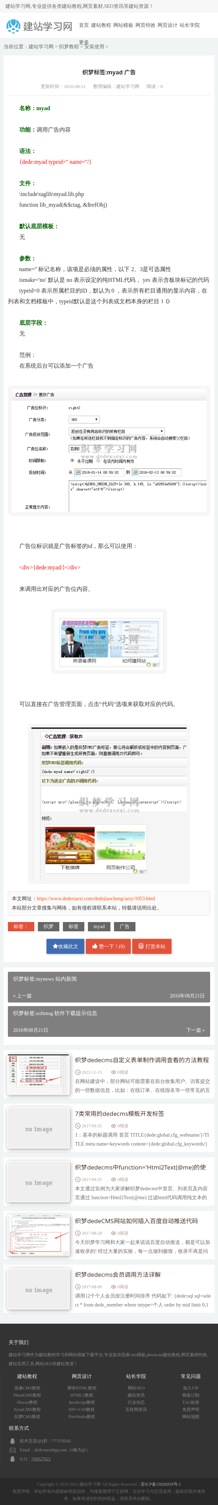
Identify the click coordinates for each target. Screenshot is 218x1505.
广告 (125, 926)
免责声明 (190, 1409)
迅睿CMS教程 (27, 1388)
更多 (84, 42)
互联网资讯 (136, 1409)
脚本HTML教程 (81, 1388)
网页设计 (168, 25)
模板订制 (190, 1395)
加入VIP (190, 1388)
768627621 (41, 1458)
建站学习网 (41, 46)
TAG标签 (190, 1402)
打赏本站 (151, 946)
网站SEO (136, 1388)
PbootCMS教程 (27, 1395)
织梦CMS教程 (27, 1416)
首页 (84, 25)
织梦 (49, 926)
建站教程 (101, 25)
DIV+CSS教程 (82, 1409)
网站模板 (123, 25)
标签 (74, 926)
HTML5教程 (81, 1395)
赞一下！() (108, 946)
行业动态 (136, 1402)
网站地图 (190, 1416)
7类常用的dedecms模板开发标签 (122, 1114)
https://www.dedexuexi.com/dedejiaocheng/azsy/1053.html (96, 898)
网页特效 (145, 25)
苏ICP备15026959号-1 (161, 1484)
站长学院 (190, 25)
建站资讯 (136, 1395)
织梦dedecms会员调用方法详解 (121, 1275)
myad (99, 926)
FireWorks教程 (82, 1416)
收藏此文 (65, 946)
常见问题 (191, 1376)
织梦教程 (69, 46)
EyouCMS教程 (27, 1409)
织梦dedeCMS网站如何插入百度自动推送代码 (141, 1221)
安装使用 (94, 46)
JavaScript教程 (82, 1402)
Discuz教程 (27, 1402)
